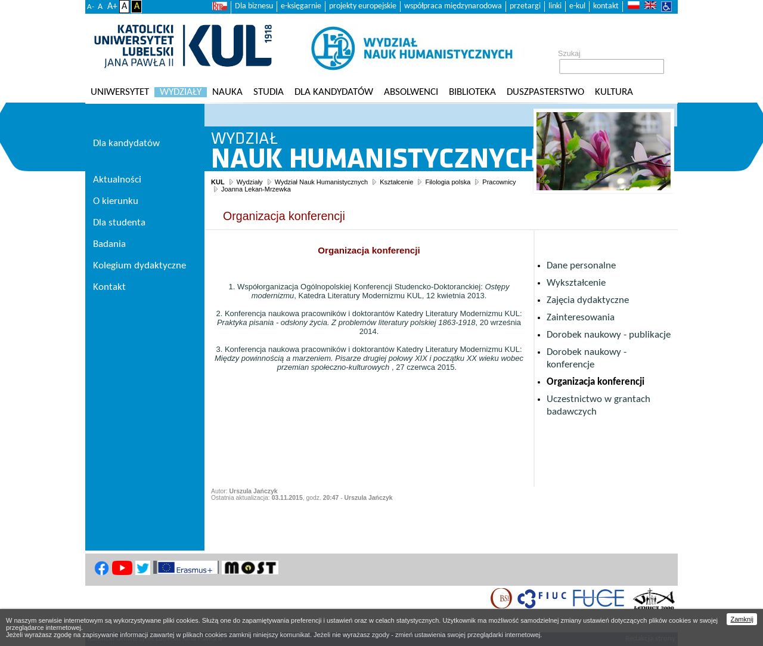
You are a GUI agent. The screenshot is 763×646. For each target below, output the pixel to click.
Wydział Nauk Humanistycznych (321, 182)
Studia (268, 92)
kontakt (606, 6)
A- (90, 7)
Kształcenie (396, 182)
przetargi (525, 6)
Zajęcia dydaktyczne (588, 300)
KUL (218, 182)
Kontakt (109, 287)
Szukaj (569, 54)
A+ (112, 6)
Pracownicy (499, 182)
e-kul (577, 6)
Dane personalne (581, 266)
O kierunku (115, 201)
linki (555, 6)
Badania (109, 244)
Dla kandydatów (333, 92)
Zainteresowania (581, 318)
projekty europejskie (362, 6)
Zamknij (741, 619)
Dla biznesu (254, 6)
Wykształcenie (576, 283)
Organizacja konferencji (595, 382)
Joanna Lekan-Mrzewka (256, 189)
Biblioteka (472, 92)
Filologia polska (447, 182)
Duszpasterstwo (545, 92)
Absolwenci (411, 92)
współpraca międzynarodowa (453, 6)
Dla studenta (119, 223)
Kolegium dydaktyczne (139, 266)
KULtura (614, 92)
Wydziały (180, 92)
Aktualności (117, 180)
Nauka (227, 92)
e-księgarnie (301, 6)
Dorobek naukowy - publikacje (609, 335)
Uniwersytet (120, 92)
